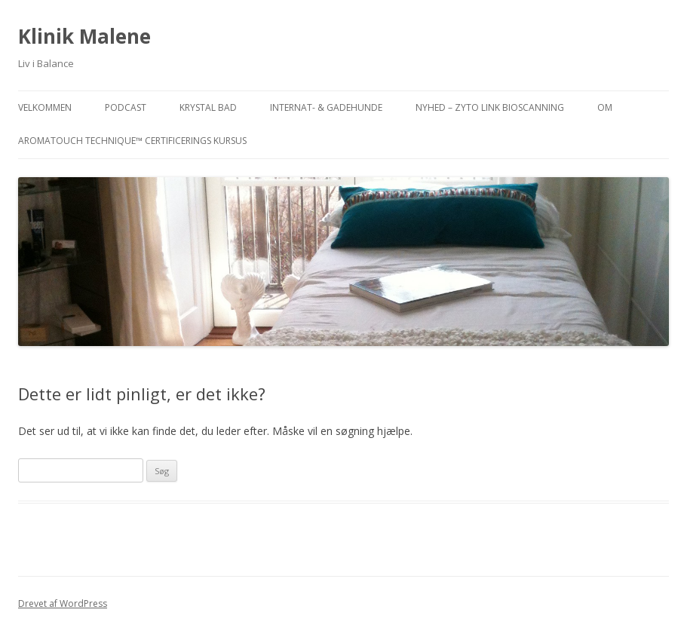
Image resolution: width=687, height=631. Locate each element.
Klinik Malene (84, 36)
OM (604, 107)
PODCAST (125, 107)
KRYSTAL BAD (208, 107)
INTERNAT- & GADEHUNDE (326, 107)
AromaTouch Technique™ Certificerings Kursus (132, 140)
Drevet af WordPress (62, 603)
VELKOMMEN (45, 107)
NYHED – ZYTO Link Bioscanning (490, 107)
